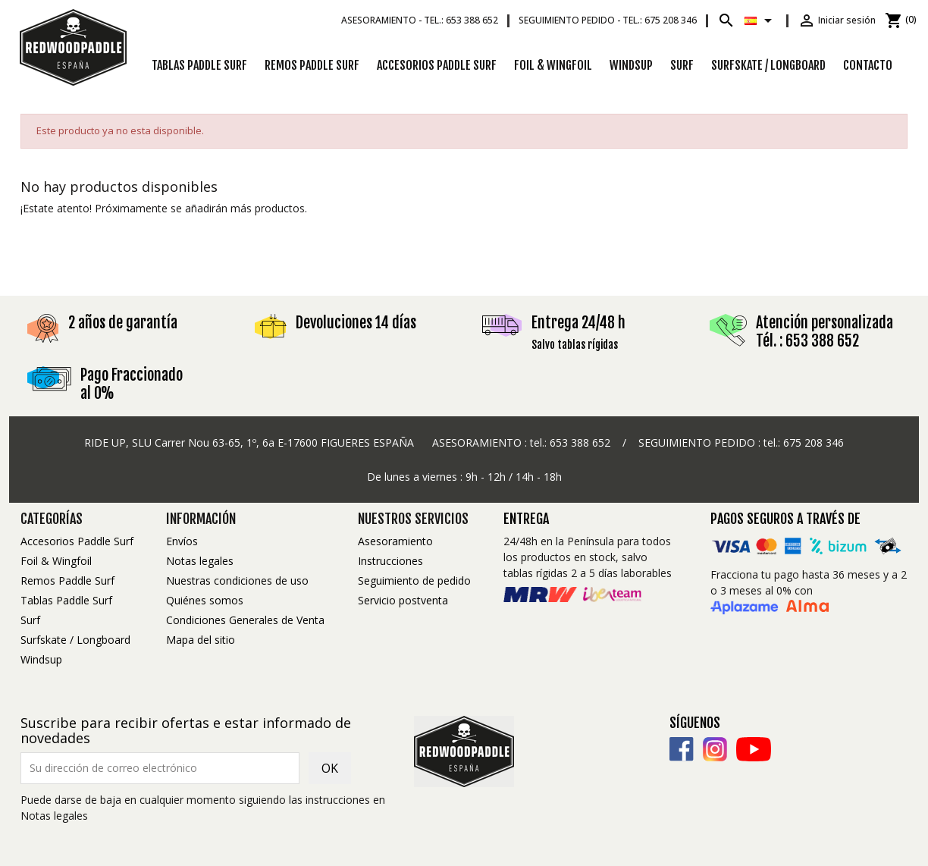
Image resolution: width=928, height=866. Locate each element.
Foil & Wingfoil (553, 65)
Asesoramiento (395, 541)
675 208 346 (813, 442)
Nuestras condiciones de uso (237, 580)
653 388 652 (580, 442)
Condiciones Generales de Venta (245, 620)
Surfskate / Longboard (768, 65)
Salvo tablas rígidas (574, 344)
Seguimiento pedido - (608, 20)
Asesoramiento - (419, 20)
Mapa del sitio (200, 639)
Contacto (867, 65)
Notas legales (200, 561)
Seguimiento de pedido (414, 580)
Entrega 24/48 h (578, 322)
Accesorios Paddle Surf (437, 65)
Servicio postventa (403, 600)
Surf (682, 65)
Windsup (631, 65)
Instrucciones (390, 561)
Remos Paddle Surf (312, 65)
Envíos (182, 541)
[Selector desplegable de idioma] (761, 20)
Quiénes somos (204, 600)
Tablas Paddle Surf (199, 65)
